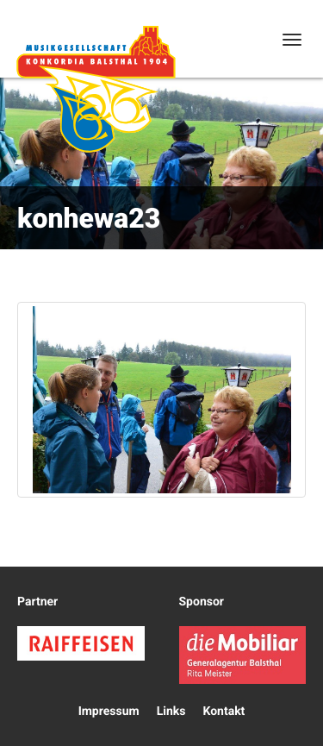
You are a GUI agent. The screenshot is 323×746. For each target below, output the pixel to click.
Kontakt (223, 711)
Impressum (109, 711)
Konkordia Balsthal (95, 89)
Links (171, 711)
